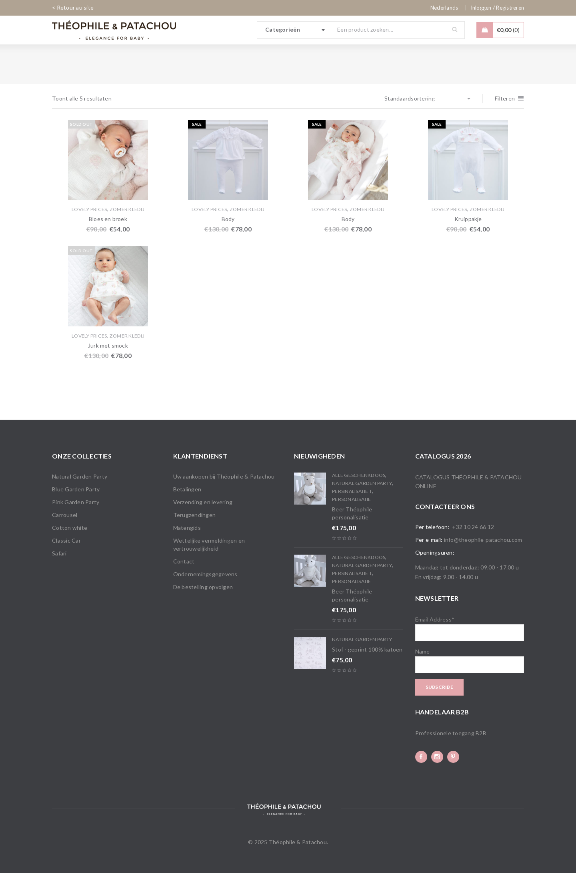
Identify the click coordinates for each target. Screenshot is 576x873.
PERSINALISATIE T (352, 491)
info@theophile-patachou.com (483, 539)
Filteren (505, 98)
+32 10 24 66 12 (473, 526)
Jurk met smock (108, 345)
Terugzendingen (194, 514)
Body (228, 218)
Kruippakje (468, 218)
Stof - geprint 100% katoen (367, 649)
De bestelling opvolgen (203, 586)
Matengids (187, 527)
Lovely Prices (89, 209)
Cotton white (69, 527)
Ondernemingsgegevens (205, 574)
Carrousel (64, 514)
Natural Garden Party (79, 476)
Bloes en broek (108, 218)
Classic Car (66, 540)
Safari (59, 553)
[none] (444, 7)
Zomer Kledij (127, 209)
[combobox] (293, 30)
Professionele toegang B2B (450, 733)
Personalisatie (351, 499)
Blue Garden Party (76, 489)
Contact (184, 561)
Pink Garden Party (75, 502)
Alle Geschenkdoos (358, 475)
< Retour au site (73, 7)
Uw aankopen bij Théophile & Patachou (224, 476)
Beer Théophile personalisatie (352, 513)
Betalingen (187, 489)
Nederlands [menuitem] (444, 7)
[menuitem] (444, 7)
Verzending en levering (203, 502)
